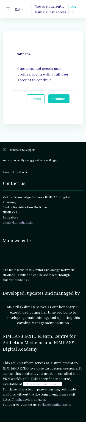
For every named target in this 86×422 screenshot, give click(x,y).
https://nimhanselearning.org (24, 399)
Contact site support (22, 149)
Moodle (23, 172)
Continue (59, 99)
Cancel (36, 99)
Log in (73, 9)
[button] (19, 9)
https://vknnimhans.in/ (42, 384)
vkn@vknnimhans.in (56, 404)
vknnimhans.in (20, 280)
